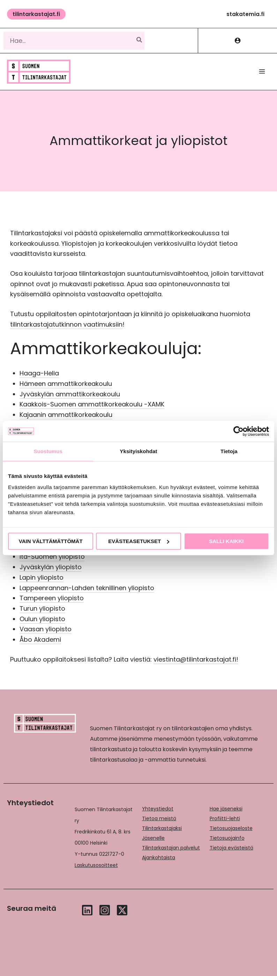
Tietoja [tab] (229, 451)
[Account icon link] (237, 40)
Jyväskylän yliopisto (51, 567)
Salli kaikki (226, 541)
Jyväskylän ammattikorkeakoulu (70, 394)
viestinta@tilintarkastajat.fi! (196, 659)
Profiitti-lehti (225, 818)
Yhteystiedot (157, 808)
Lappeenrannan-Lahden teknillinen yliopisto (87, 588)
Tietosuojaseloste (231, 828)
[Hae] (139, 40)
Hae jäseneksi (226, 808)
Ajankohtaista (158, 857)
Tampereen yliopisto (52, 598)
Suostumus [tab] (47, 451)
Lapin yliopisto (41, 577)
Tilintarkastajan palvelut (171, 847)
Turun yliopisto (42, 608)
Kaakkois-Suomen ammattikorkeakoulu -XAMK (92, 404)
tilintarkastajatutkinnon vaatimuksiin (66, 324)
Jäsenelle (153, 837)
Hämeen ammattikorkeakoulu (66, 383)
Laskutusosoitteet (96, 865)
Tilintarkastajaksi (162, 828)
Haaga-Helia (39, 373)
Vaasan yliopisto (46, 629)
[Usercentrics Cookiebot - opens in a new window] (238, 431)
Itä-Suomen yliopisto (52, 556)
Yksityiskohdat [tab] (138, 451)
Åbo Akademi (40, 639)
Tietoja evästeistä (231, 847)
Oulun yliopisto (42, 619)
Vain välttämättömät (51, 541)
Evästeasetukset (138, 541)
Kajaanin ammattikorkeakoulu (66, 414)
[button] (36, 14)
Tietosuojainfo (227, 837)
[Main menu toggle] (262, 71)
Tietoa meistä (159, 818)
